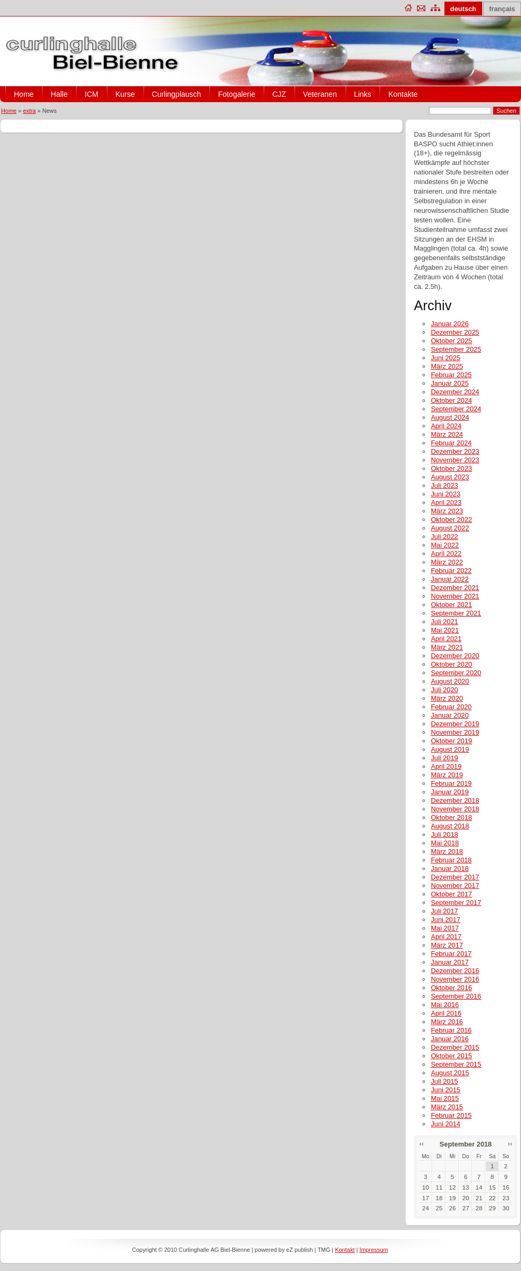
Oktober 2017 (451, 894)
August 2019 (450, 749)
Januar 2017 (449, 962)
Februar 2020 (451, 707)
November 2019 (455, 732)
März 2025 (447, 366)
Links (363, 94)
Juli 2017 (444, 911)
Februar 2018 (451, 860)
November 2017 (455, 886)
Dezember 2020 (455, 656)
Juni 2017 (445, 920)
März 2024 (447, 434)
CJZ (279, 94)
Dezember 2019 (455, 724)
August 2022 (450, 528)
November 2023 (455, 460)
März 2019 (447, 775)
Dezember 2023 (455, 451)
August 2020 (450, 681)
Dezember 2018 (455, 800)
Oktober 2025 (451, 341)
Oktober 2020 (451, 664)
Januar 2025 (449, 383)
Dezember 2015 (455, 1047)
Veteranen (320, 94)
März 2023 (447, 511)
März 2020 (447, 698)
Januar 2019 (449, 792)
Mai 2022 (445, 545)
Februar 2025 (451, 375)
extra (29, 110)
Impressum (373, 1250)
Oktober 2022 (451, 520)
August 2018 (450, 826)
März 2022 (447, 562)
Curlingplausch (176, 94)
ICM (91, 94)
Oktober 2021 (451, 605)
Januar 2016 (449, 1039)
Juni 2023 (445, 494)
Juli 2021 (444, 622)
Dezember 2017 (455, 877)
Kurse (125, 94)
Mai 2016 (445, 1005)
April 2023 (446, 502)
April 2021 (446, 639)
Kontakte (402, 94)
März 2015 (447, 1107)
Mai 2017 (445, 928)
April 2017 (446, 937)
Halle (59, 94)
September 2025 (456, 349)
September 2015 (456, 1064)
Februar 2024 (451, 443)
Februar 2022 (451, 571)
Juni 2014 (445, 1124)
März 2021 (447, 647)
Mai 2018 (445, 843)
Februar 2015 (451, 1115)
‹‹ (421, 1144)
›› (510, 1144)
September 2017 (456, 903)
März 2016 (447, 1022)
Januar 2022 (449, 579)
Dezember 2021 (455, 588)
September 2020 (456, 673)
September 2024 (456, 409)
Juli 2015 (444, 1081)
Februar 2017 (451, 954)
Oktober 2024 (451, 400)
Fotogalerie (236, 94)
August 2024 (450, 417)
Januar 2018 (449, 869)
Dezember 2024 (455, 392)
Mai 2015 (445, 1098)
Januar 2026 (449, 324)
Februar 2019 (451, 783)
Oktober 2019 (451, 741)
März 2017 (447, 945)
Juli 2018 (444, 834)
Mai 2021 (445, 630)
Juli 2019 (444, 758)
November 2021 (455, 596)
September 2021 (456, 613)
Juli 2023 (444, 485)
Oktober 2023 (451, 468)
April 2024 (446, 426)
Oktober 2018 (451, 817)
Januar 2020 (449, 715)
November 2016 (455, 979)
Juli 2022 (444, 537)
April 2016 (446, 1013)
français (502, 9)
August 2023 (450, 477)
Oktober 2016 (451, 988)
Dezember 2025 (455, 332)
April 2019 (446, 766)
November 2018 (455, 809)
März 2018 (447, 851)
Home (23, 94)
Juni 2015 (445, 1090)
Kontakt (345, 1250)
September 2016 (456, 996)
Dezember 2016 (455, 971)
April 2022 (446, 554)
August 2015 (450, 1073)
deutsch (463, 9)
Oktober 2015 (451, 1056)
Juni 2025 (445, 358)
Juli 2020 (444, 690)
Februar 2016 (451, 1030)
